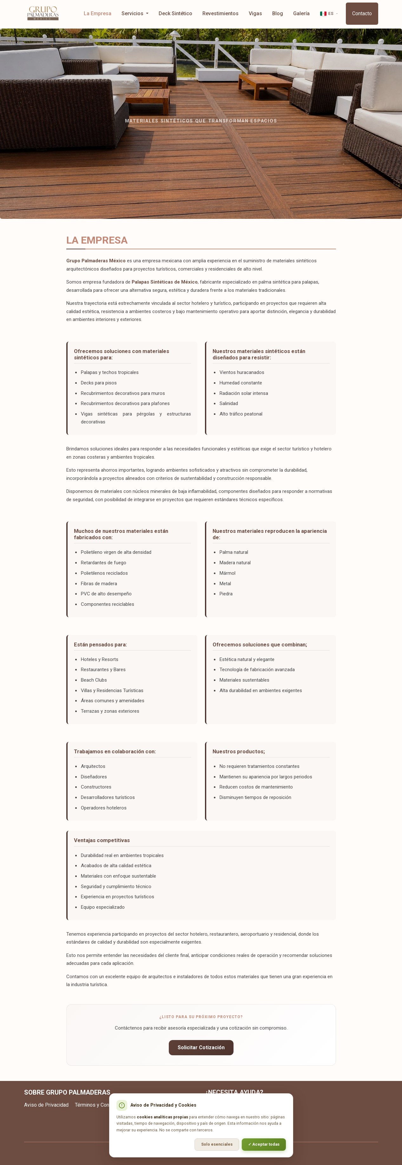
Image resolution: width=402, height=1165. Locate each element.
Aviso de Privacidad (46, 1105)
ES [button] (326, 13)
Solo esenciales (217, 1144)
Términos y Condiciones (101, 1105)
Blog (277, 13)
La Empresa (97, 13)
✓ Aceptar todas (264, 1144)
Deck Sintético (175, 13)
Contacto (362, 13)
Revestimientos (220, 13)
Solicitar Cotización (201, 1047)
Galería (301, 13)
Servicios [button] (133, 13)
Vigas (255, 13)
